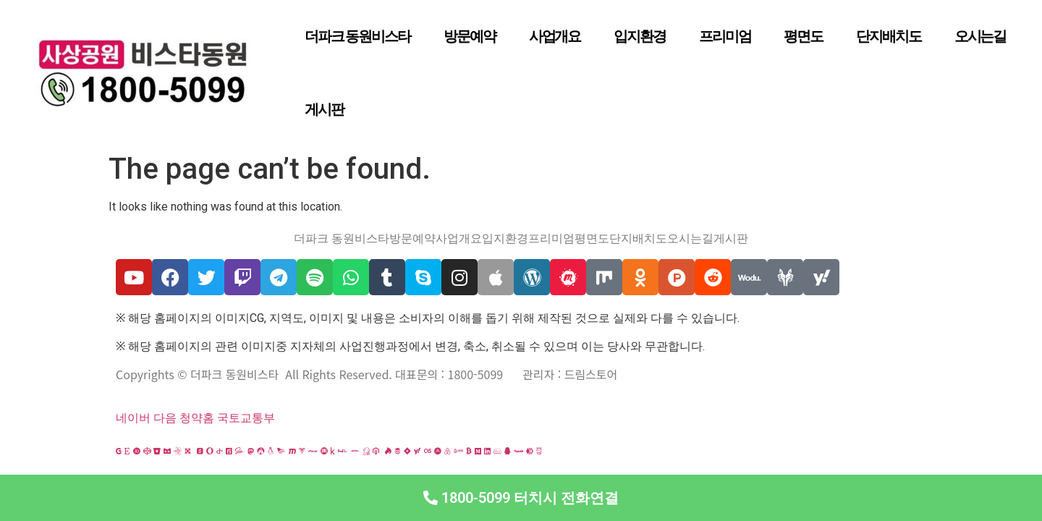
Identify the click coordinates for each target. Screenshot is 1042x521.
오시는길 (980, 36)
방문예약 (470, 36)
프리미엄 (725, 36)
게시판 (324, 109)
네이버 (133, 418)
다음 (165, 418)
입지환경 (640, 36)
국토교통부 (246, 418)
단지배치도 (888, 36)
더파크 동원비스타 (357, 36)
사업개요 (555, 36)
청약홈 (196, 418)
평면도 (803, 36)
